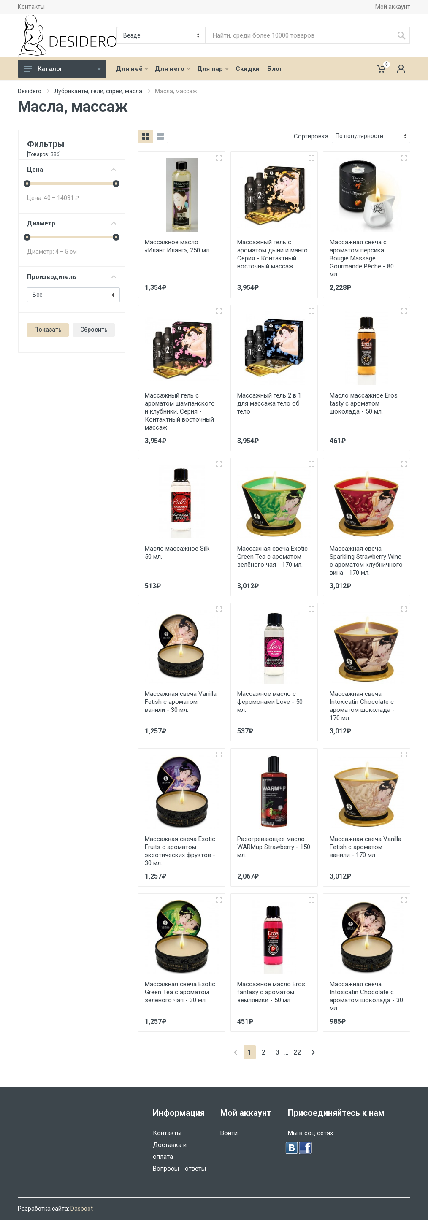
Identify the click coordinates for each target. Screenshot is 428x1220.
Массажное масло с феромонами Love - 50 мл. (270, 702)
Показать (48, 329)
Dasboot (81, 1208)
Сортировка (311, 136)
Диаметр (71, 223)
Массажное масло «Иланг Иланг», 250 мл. (178, 246)
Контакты (31, 7)
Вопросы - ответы (179, 1168)
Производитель (71, 277)
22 (297, 1052)
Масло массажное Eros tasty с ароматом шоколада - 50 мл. (364, 403)
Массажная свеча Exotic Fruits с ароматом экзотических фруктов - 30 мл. (180, 851)
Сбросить (94, 329)
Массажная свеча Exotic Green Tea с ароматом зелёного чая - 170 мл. (272, 556)
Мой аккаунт (392, 7)
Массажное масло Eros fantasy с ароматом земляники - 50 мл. (271, 992)
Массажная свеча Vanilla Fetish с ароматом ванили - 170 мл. (365, 847)
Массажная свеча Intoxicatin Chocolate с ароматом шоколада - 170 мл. (362, 706)
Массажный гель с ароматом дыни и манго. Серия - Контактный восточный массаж (273, 254)
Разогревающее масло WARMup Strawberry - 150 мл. (273, 847)
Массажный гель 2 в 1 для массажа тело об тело (269, 403)
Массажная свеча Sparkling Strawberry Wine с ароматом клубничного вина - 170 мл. (366, 560)
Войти (229, 1133)
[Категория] (161, 35)
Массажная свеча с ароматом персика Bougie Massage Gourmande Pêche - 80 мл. (362, 258)
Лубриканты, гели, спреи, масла (98, 91)
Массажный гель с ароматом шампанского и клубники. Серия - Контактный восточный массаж (180, 411)
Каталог (62, 69)
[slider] (27, 183)
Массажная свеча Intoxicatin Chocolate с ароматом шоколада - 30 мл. (366, 996)
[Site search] (299, 35)
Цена (71, 169)
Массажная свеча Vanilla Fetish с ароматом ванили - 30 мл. (181, 702)
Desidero (29, 91)
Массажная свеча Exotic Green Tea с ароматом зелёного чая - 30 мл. (180, 992)
